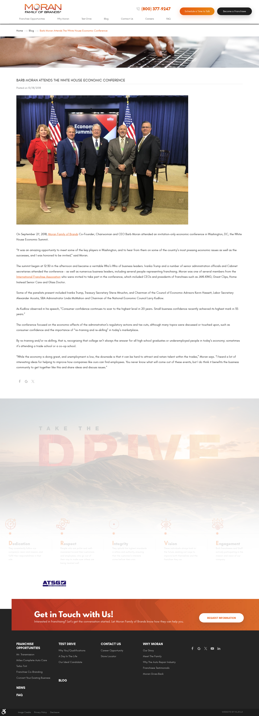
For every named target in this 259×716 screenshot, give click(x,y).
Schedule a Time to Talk (197, 11)
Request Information (221, 617)
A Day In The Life (68, 656)
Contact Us (127, 18)
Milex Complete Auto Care (31, 660)
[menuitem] (32, 19)
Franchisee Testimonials (156, 667)
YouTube (212, 648)
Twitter (33, 381)
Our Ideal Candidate (70, 662)
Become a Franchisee (234, 11)
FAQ (168, 18)
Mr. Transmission (25, 654)
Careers (149, 18)
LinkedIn (219, 648)
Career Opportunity (112, 650)
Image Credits (24, 712)
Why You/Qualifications (72, 650)
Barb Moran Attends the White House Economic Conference (74, 30)
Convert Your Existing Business (33, 677)
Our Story (148, 650)
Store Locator (108, 656)
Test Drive (87, 18)
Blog (106, 18)
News (20, 688)
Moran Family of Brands (63, 234)
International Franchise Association (38, 277)
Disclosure (54, 712)
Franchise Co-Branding (29, 671)
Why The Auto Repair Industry (159, 662)
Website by (232, 712)
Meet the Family (152, 656)
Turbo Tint (21, 666)
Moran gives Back (153, 673)
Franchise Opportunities (32, 18)
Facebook (19, 381)
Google (199, 648)
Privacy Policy (40, 712)
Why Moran (63, 18)
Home (19, 30)
